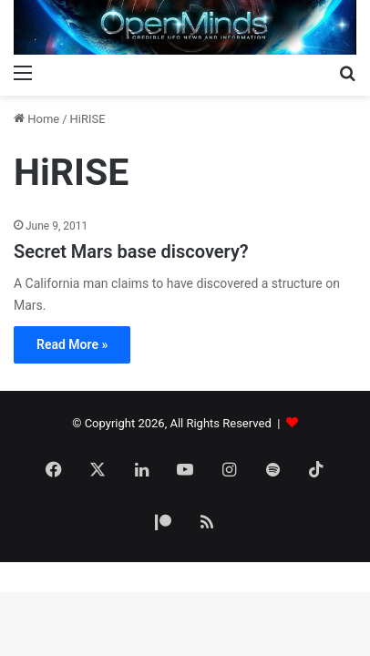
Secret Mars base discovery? (131, 251)
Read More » (72, 344)
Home (36, 119)
